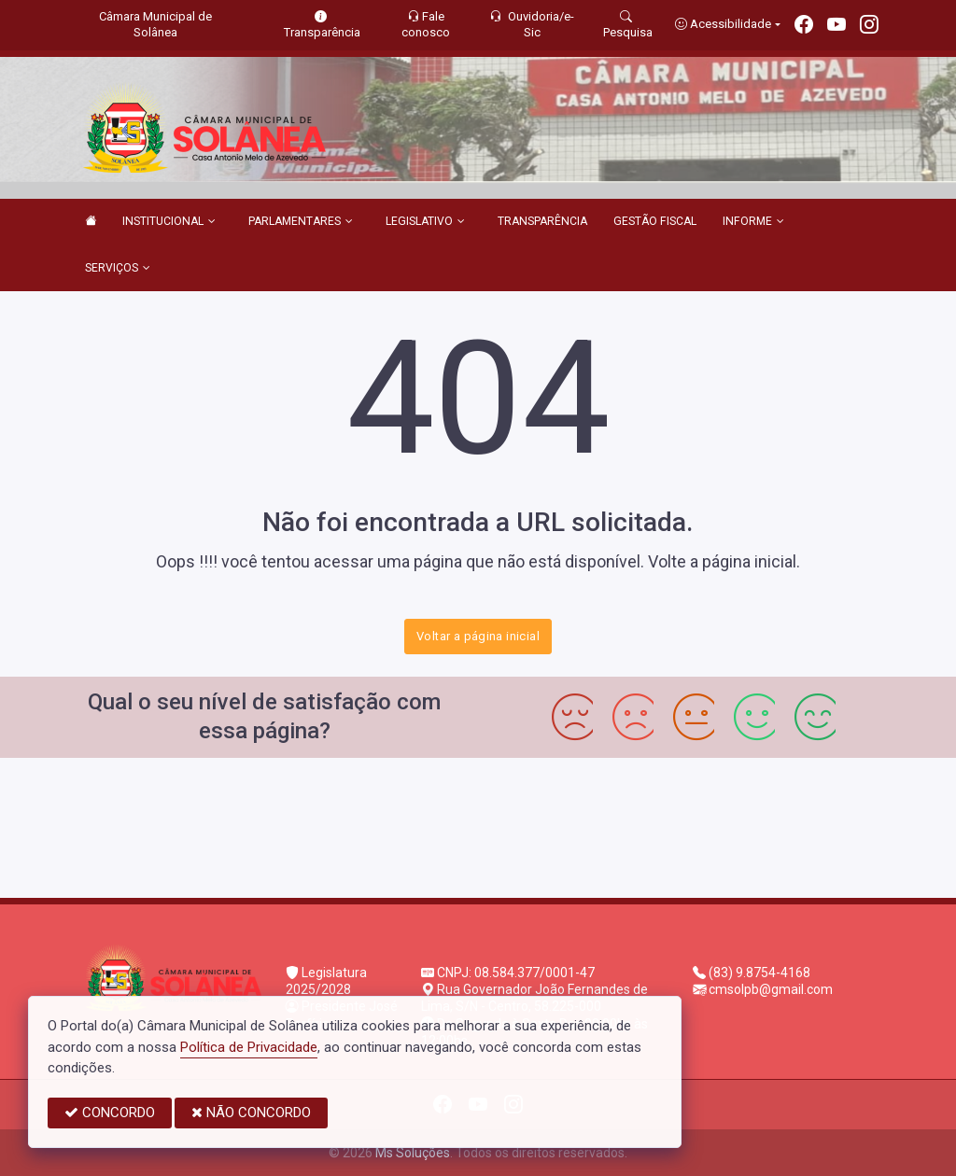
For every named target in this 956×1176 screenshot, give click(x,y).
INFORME (753, 222)
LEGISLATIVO (425, 222)
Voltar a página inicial (478, 636)
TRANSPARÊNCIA (542, 221)
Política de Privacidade (248, 1047)
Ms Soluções (412, 1152)
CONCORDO (109, 1112)
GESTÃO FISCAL (654, 221)
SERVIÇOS (117, 268)
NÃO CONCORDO (251, 1112)
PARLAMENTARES (300, 222)
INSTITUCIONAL (169, 222)
